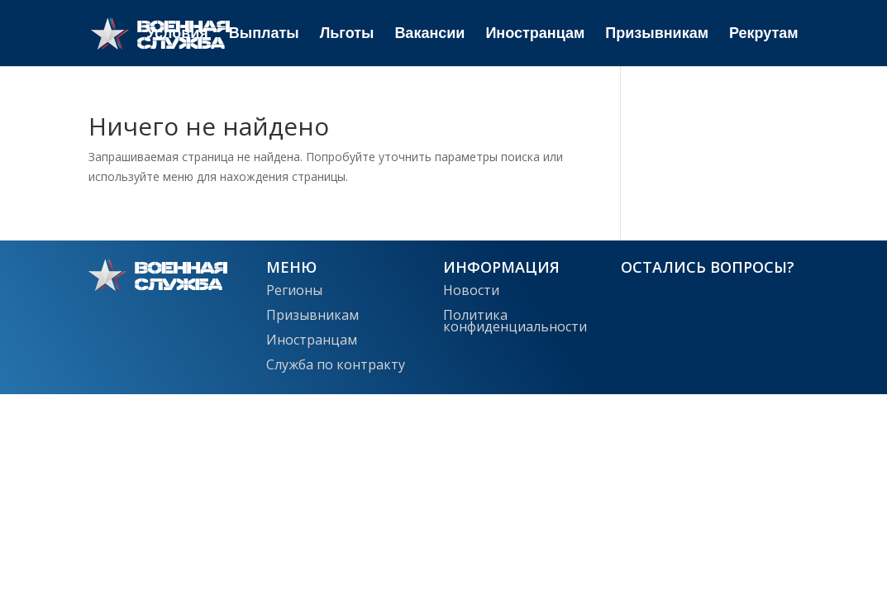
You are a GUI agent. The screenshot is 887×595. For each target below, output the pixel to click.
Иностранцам (534, 34)
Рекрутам (764, 34)
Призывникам (656, 34)
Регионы (294, 288)
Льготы (347, 34)
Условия (177, 34)
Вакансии (429, 34)
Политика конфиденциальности (515, 319)
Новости (471, 288)
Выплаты (264, 34)
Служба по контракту (335, 362)
